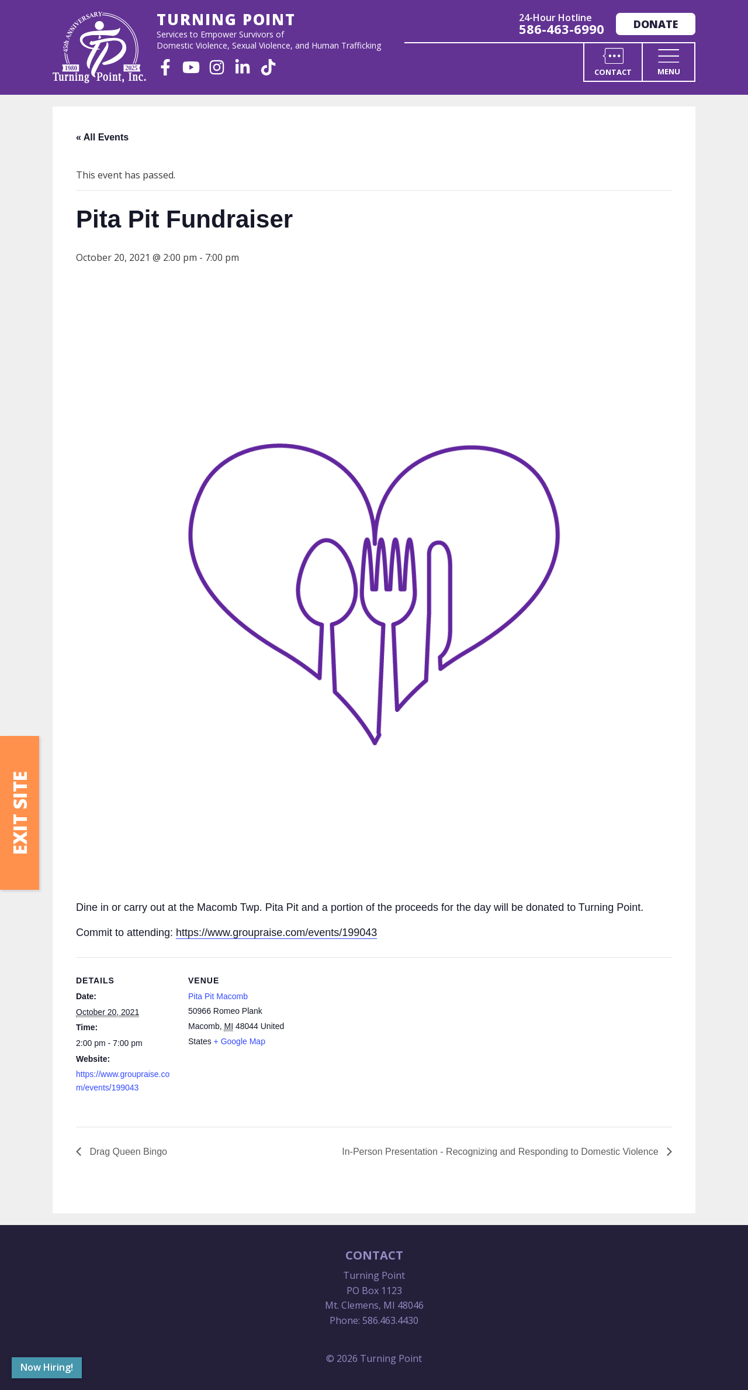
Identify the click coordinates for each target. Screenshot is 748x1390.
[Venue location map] (362, 1038)
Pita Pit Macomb (218, 996)
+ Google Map (239, 1041)
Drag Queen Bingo (127, 1152)
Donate (655, 24)
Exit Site (19, 813)
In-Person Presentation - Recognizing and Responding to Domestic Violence (501, 1152)
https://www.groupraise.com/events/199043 (276, 932)
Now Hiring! (46, 1367)
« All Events (102, 137)
